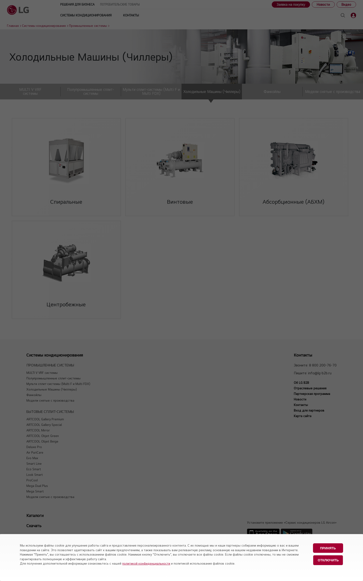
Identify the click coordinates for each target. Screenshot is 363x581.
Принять (328, 548)
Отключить (328, 560)
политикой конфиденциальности (146, 563)
